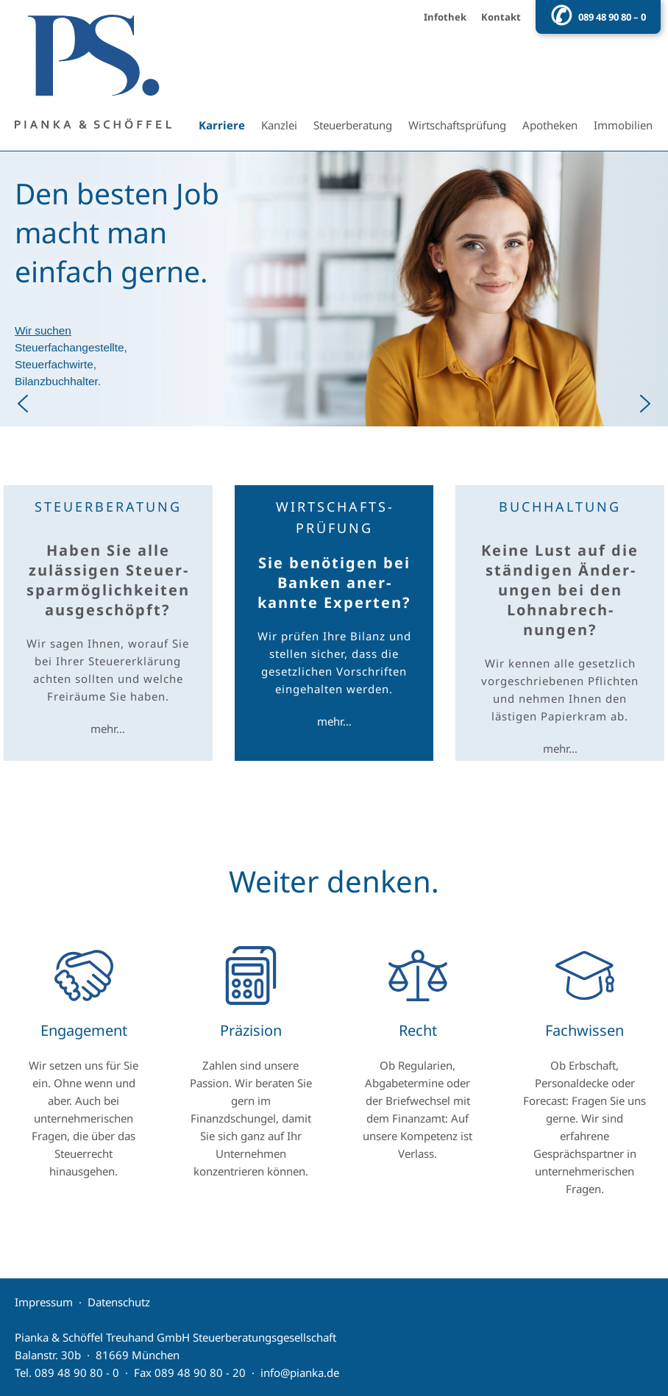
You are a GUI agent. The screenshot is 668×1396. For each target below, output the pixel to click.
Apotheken (550, 125)
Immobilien (623, 125)
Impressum (44, 1302)
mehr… (107, 728)
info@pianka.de (299, 1372)
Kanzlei (279, 125)
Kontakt (501, 17)
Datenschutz (119, 1302)
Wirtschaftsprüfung (457, 125)
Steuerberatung (352, 125)
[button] (334, 288)
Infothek (445, 17)
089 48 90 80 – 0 (612, 17)
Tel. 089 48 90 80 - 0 (67, 1372)
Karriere (222, 125)
